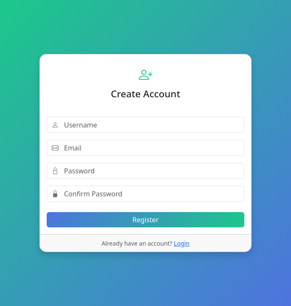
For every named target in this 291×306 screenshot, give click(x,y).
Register (145, 219)
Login (182, 243)
